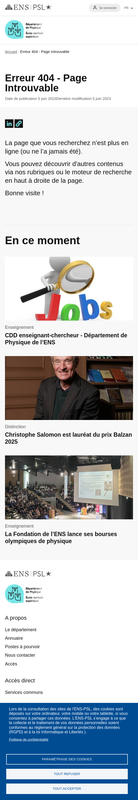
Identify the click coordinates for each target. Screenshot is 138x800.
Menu (127, 30)
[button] (18, 123)
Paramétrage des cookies (67, 759)
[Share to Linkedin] (9, 123)
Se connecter (108, 8)
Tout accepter (67, 789)
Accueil (11, 51)
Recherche (113, 30)
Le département (20, 629)
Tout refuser (67, 774)
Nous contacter (20, 655)
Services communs (24, 692)
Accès (11, 663)
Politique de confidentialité (28, 739)
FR (126, 8)
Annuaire (14, 638)
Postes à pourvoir (22, 646)
